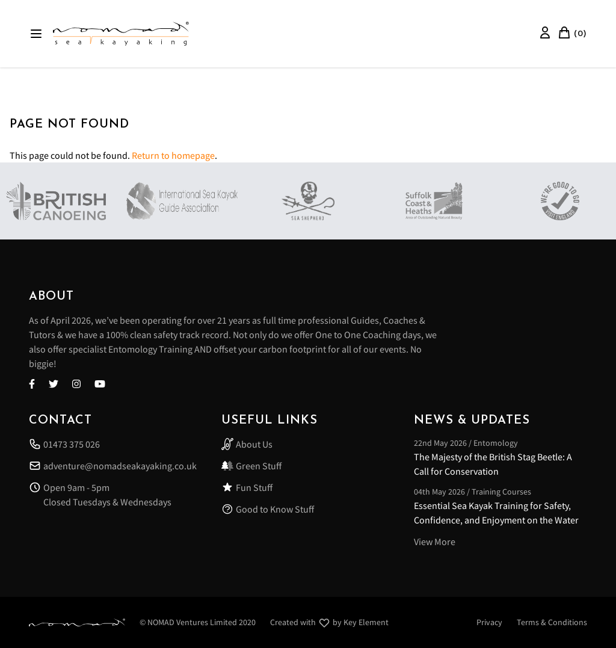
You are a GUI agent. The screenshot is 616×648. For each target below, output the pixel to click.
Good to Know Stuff (267, 509)
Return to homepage (173, 155)
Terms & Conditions (552, 622)
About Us (247, 444)
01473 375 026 (64, 444)
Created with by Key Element (329, 623)
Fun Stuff (247, 487)
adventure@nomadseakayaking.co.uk (113, 466)
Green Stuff (251, 466)
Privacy (489, 622)
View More (434, 541)
